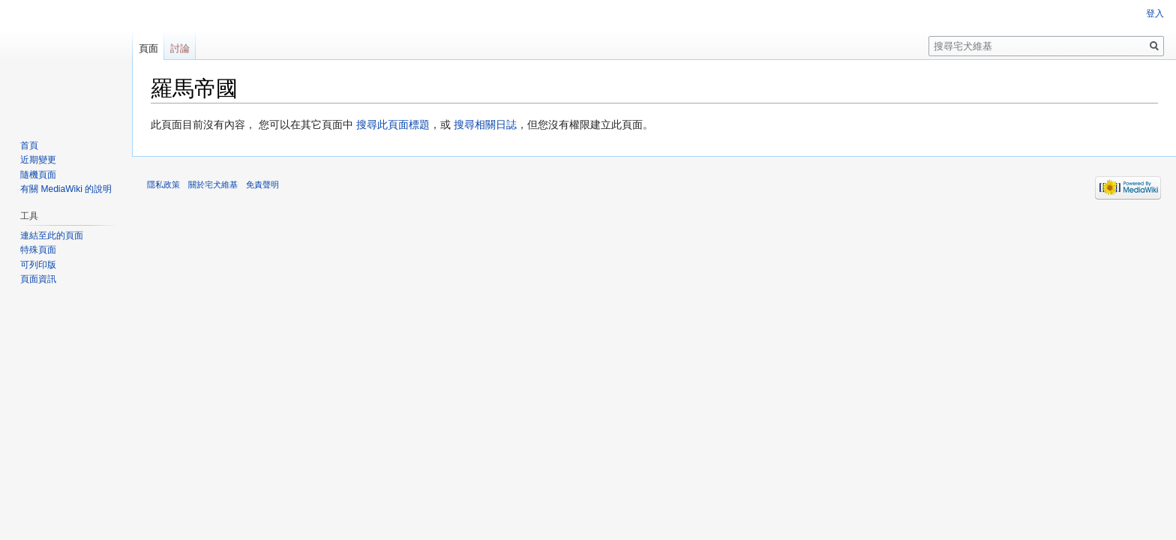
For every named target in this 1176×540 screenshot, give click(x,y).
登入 (1155, 13)
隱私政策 (163, 184)
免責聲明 (262, 184)
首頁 (29, 145)
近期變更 (38, 159)
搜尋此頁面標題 (393, 124)
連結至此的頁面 (51, 235)
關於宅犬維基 (213, 184)
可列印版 (38, 265)
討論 (180, 48)
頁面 (148, 48)
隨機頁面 (38, 175)
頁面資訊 (38, 279)
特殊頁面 (38, 249)
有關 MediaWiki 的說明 (66, 189)
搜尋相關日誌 (485, 124)
